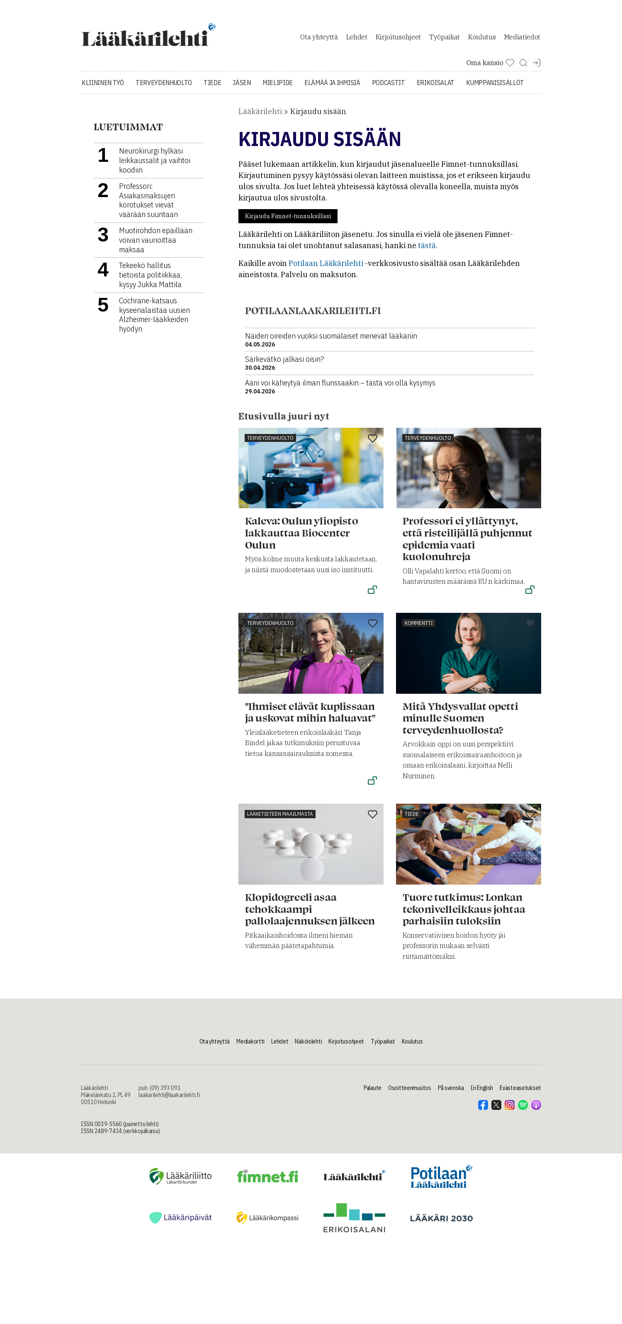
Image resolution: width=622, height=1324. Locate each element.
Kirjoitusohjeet (398, 39)
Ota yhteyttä (319, 39)
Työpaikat (444, 39)
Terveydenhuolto (164, 87)
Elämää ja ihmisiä (332, 87)
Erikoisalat (435, 87)
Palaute (372, 1092)
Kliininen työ (103, 87)
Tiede (212, 87)
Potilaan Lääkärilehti (326, 268)
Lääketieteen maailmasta (280, 818)
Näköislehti (308, 1046)
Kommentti (419, 627)
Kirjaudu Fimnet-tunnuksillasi (288, 220)
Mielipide (277, 87)
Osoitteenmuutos (409, 1092)
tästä (427, 250)
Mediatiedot (522, 39)
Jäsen (241, 87)
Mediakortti (250, 1046)
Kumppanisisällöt (495, 87)
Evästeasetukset (520, 1092)
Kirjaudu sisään (318, 116)
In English (482, 1092)
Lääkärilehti (260, 116)
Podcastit (388, 87)
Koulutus (482, 39)
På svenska (451, 1092)
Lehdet (356, 39)
